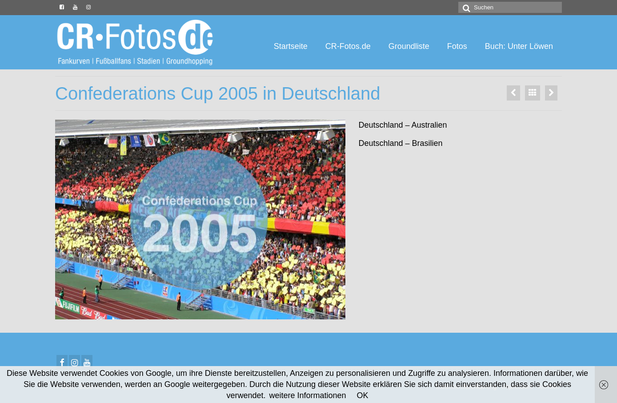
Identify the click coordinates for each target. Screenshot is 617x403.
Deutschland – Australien (403, 125)
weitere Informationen (307, 395)
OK (363, 395)
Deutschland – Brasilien (401, 143)
